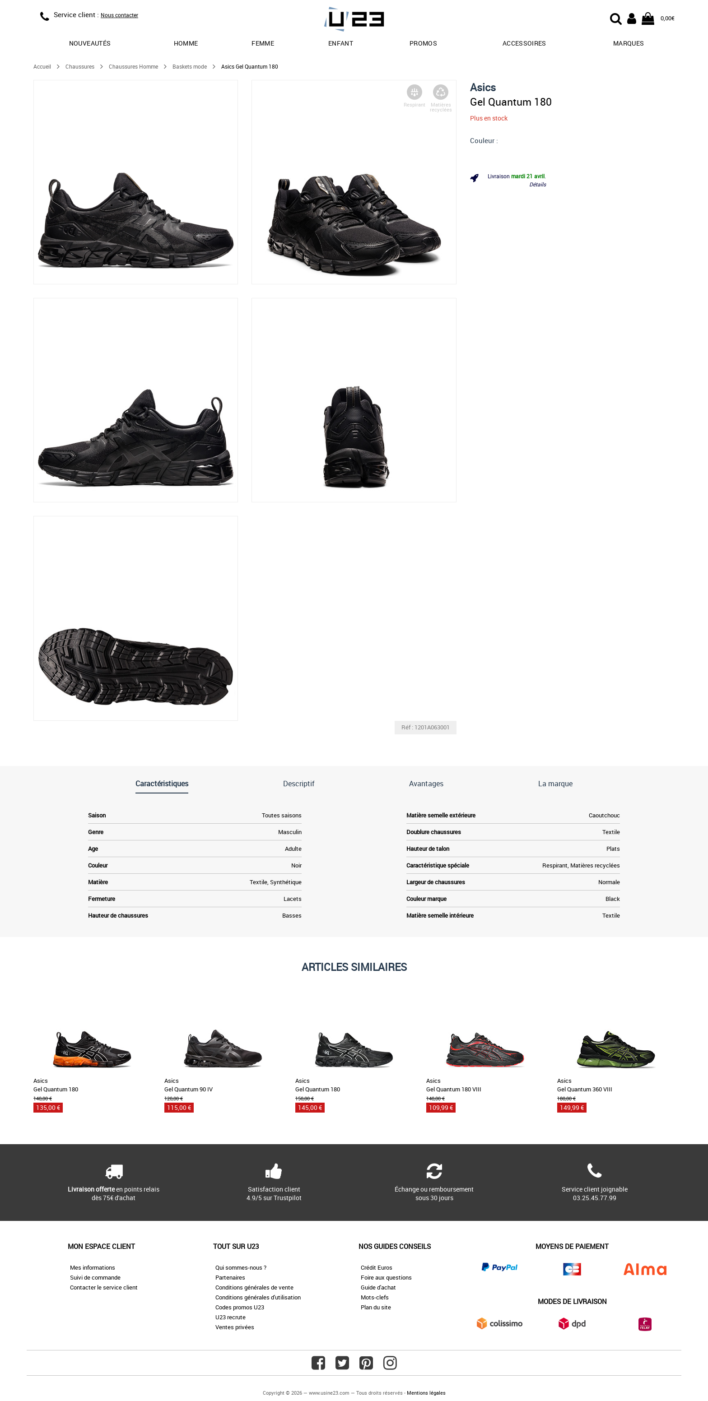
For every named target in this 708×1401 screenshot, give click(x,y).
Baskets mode (189, 66)
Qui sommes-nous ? (240, 1267)
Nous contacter (119, 15)
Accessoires (524, 43)
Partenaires (230, 1277)
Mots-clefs (375, 1297)
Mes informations (92, 1267)
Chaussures (79, 66)
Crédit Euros (376, 1267)
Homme (186, 43)
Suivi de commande (95, 1277)
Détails (537, 184)
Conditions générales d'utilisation (258, 1297)
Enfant (340, 43)
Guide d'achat (378, 1287)
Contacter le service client (104, 1287)
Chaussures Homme (133, 66)
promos (423, 43)
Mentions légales (426, 1392)
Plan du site (376, 1307)
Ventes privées (234, 1327)
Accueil (42, 66)
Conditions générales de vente (254, 1287)
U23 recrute (230, 1317)
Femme (263, 43)
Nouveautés (90, 43)
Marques (628, 43)
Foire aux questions (386, 1277)
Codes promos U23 (239, 1307)
